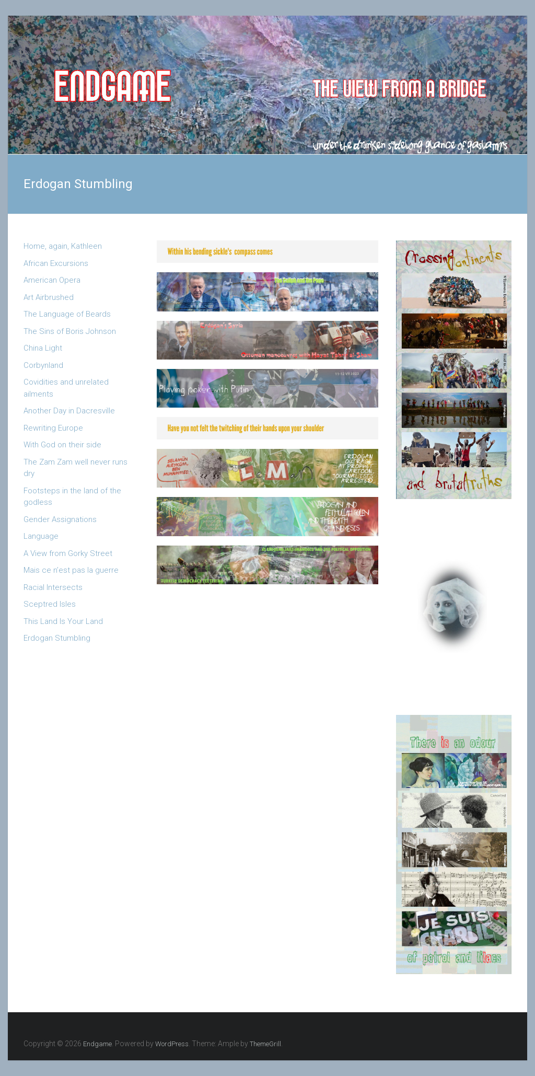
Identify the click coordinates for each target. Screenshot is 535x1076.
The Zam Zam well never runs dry (75, 468)
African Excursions (56, 263)
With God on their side (62, 444)
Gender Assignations (60, 519)
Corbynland (43, 365)
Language (41, 536)
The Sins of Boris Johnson (70, 331)
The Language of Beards (67, 314)
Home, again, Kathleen (63, 246)
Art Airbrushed (49, 297)
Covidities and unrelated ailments (66, 388)
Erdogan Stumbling (57, 638)
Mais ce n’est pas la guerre (71, 570)
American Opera (52, 280)
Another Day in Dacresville (69, 410)
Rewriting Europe (53, 428)
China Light (43, 348)
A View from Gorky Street (68, 553)
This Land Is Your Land (63, 621)
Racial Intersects (53, 587)
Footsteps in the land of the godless (72, 496)
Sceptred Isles (50, 604)
